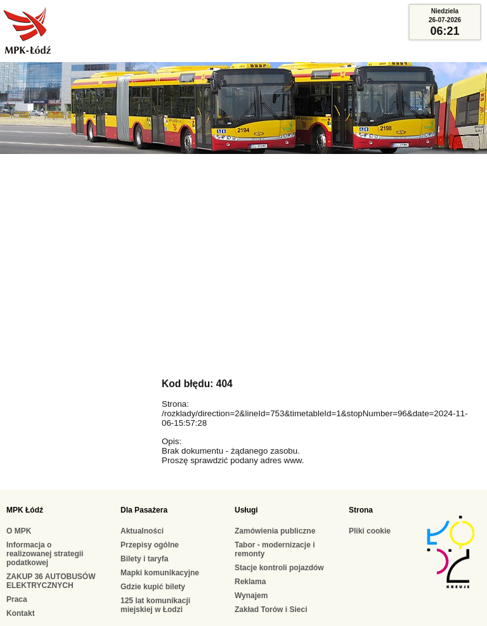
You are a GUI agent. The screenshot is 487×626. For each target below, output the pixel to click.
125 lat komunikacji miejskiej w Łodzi (155, 605)
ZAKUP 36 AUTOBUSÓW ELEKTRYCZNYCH (50, 581)
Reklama (250, 581)
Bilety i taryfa (144, 558)
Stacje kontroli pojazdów (279, 567)
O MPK (18, 531)
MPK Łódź (24, 510)
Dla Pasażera (143, 510)
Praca (16, 599)
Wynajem (251, 595)
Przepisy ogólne (149, 544)
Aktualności (142, 531)
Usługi (246, 510)
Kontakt (20, 613)
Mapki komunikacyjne (159, 572)
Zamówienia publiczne (275, 531)
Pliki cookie (370, 531)
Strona (361, 510)
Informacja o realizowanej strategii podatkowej (44, 553)
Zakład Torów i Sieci (271, 609)
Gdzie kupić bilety (152, 586)
